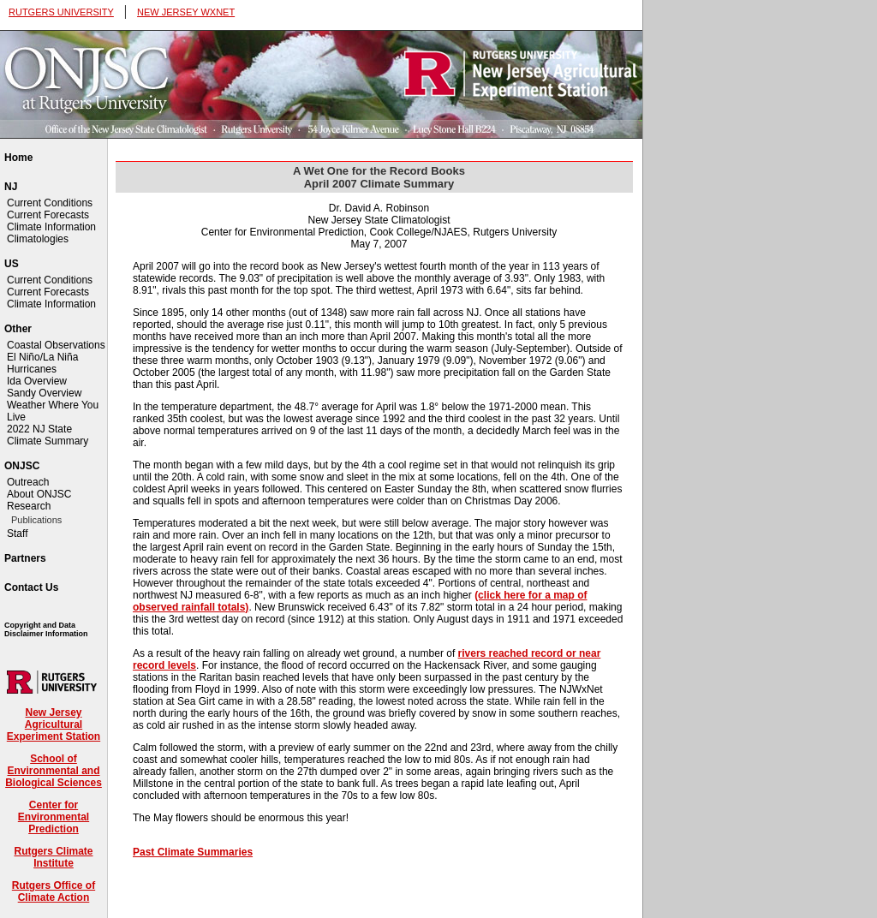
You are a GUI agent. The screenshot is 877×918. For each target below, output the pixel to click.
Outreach (28, 482)
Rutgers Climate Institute (53, 857)
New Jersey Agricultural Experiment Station (53, 724)
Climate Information (51, 227)
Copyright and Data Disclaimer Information (46, 629)
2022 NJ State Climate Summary (47, 435)
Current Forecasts (48, 215)
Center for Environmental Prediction (53, 817)
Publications (36, 520)
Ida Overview (37, 381)
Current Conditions (49, 203)
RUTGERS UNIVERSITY (61, 12)
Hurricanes (32, 369)
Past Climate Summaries (193, 852)
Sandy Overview (44, 393)
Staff (17, 533)
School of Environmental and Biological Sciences (53, 771)
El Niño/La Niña (42, 357)
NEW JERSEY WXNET (186, 12)
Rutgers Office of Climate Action (53, 891)
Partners (25, 558)
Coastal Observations (56, 345)
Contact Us (31, 587)
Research (29, 506)
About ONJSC (39, 494)
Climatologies (38, 239)
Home (18, 158)
